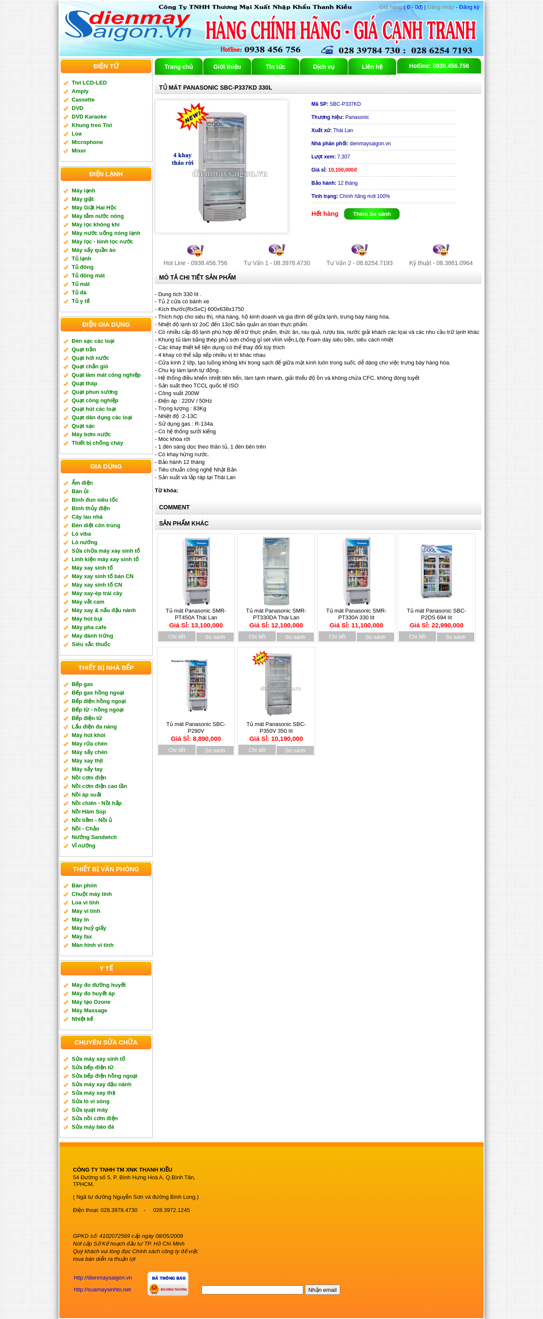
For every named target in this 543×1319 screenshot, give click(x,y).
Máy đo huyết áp (93, 993)
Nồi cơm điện (89, 777)
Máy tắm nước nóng (98, 216)
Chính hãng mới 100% (350, 196)
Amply (80, 91)
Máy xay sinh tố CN (97, 585)
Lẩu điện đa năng (94, 726)
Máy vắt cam (88, 602)
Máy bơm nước (91, 434)
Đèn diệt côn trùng (96, 525)
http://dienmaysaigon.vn (103, 1277)
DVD (77, 108)
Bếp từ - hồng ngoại (98, 709)
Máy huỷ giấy (89, 928)
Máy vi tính (86, 911)
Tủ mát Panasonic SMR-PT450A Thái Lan (196, 615)
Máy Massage (89, 1010)
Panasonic (340, 117)
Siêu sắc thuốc (91, 644)
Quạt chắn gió (90, 366)
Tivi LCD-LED (89, 82)
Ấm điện (82, 483)
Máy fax (82, 936)
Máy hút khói (88, 735)
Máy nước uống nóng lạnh (106, 233)
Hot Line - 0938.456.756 (195, 263)
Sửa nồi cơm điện (95, 1118)
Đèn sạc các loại (93, 341)
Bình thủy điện (91, 508)
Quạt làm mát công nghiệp (106, 375)
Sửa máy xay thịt (93, 1093)
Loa (76, 133)
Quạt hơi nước (90, 358)
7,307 (330, 157)
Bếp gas (82, 684)
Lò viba (81, 534)
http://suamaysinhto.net (102, 1289)
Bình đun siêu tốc (95, 500)
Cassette (83, 99)
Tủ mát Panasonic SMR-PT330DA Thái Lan (276, 615)
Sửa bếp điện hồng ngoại (104, 1076)
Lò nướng (84, 542)
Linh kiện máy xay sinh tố (105, 559)
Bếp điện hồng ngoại (99, 701)
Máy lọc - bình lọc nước (102, 241)
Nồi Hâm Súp (89, 811)
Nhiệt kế (82, 1019)
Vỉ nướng (83, 845)
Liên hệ (372, 66)
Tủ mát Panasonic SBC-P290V (196, 728)
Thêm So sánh (372, 214)
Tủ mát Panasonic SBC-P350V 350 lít (276, 728)
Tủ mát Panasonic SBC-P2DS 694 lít (436, 615)
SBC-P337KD (336, 104)
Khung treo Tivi (92, 125)
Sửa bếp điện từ (92, 1067)
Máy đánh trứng (92, 636)
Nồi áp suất (86, 794)
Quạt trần (84, 349)
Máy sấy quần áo (94, 250)
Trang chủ (179, 66)
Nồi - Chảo (85, 828)
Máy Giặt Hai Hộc (94, 207)
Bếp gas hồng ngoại (98, 692)
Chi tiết (176, 636)
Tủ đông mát (88, 275)
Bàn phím (84, 885)
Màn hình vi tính (93, 945)
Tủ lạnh (81, 258)
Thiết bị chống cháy (97, 443)
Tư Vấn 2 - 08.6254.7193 (360, 263)
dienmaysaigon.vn (351, 144)
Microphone (87, 142)
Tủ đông (82, 267)
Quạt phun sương (95, 392)
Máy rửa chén (89, 743)
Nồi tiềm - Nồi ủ (92, 820)
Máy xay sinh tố (92, 568)
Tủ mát (81, 284)
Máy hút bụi (87, 619)
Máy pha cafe (89, 627)
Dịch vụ (324, 66)
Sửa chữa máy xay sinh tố (106, 551)
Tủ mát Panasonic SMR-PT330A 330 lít (356, 615)
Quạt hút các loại (94, 409)
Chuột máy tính (92, 894)
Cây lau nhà (87, 517)
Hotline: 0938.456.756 (439, 65)
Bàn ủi (80, 491)
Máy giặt (83, 199)
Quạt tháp (84, 383)
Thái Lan (332, 130)
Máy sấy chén (89, 752)
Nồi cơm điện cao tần (99, 786)
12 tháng (334, 183)
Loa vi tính (85, 902)
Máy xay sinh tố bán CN (103, 576)
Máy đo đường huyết (99, 985)
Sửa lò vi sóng (90, 1101)
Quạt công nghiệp (95, 400)
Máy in (80, 919)
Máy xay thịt (87, 760)
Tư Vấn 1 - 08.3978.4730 (277, 263)
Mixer (79, 150)
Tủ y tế (81, 301)
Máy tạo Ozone (91, 1002)
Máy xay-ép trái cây (97, 593)
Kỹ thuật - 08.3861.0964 (441, 263)
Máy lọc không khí (96, 224)
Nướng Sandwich (94, 837)
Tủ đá (79, 292)
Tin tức (275, 66)
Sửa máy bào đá (93, 1127)
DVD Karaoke (89, 116)
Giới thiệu (227, 66)
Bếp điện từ (87, 718)
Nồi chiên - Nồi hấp (97, 803)
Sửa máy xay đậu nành (102, 1084)
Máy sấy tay (87, 769)
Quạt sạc (83, 426)
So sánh (215, 637)
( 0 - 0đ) (401, 7)
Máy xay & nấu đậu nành (104, 610)
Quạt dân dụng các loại (102, 417)
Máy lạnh (83, 190)
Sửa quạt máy (90, 1110)
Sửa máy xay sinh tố (98, 1059)
